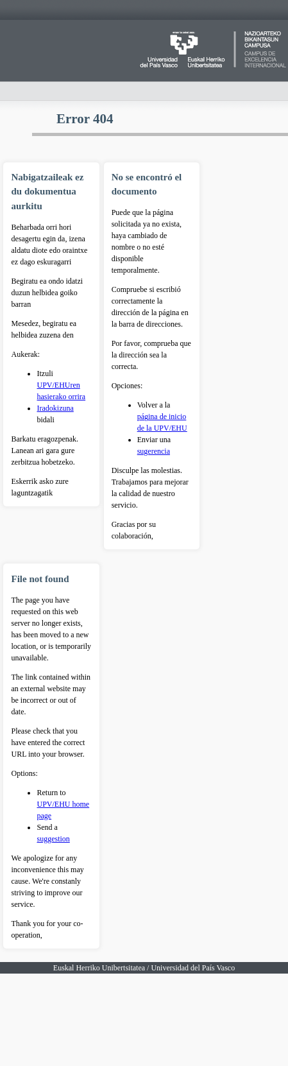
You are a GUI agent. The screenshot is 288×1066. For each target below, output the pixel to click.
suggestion (53, 838)
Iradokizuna (55, 408)
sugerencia (153, 451)
